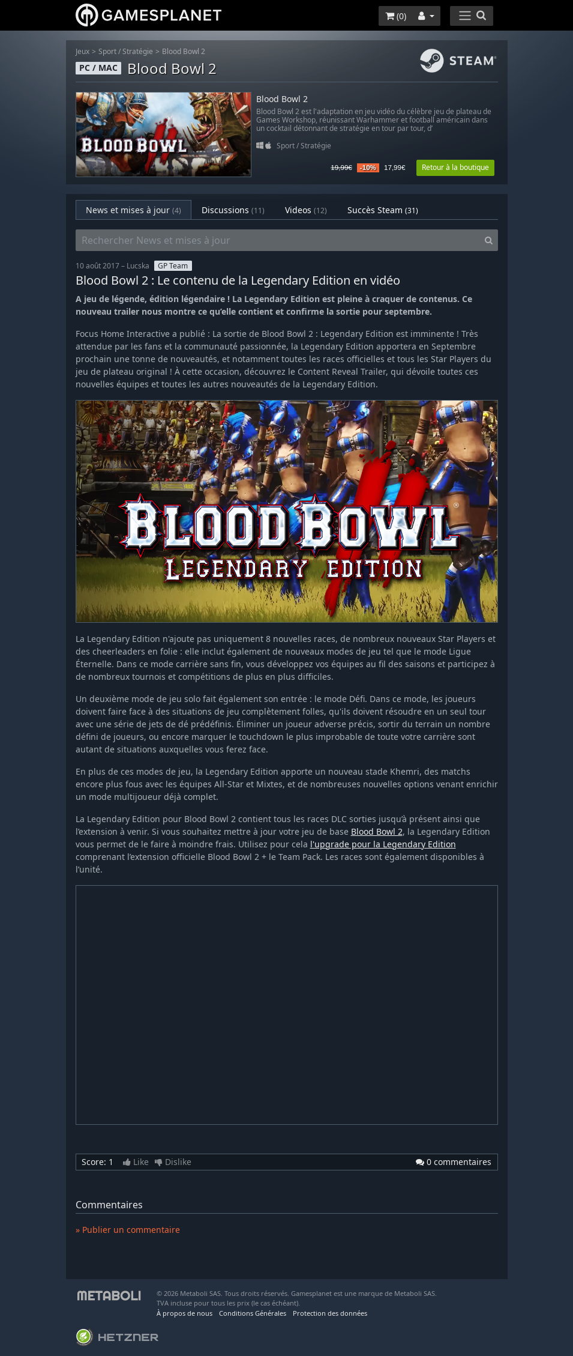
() (395, 16)
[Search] (488, 240)
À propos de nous (184, 1313)
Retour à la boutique (455, 167)
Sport (107, 51)
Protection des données (330, 1313)
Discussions (233, 210)
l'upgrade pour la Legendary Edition (383, 844)
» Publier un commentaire (128, 1229)
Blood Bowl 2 (183, 51)
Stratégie (137, 51)
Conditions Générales (252, 1313)
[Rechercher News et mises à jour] (278, 240)
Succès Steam (382, 210)
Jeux (82, 51)
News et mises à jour (133, 210)
